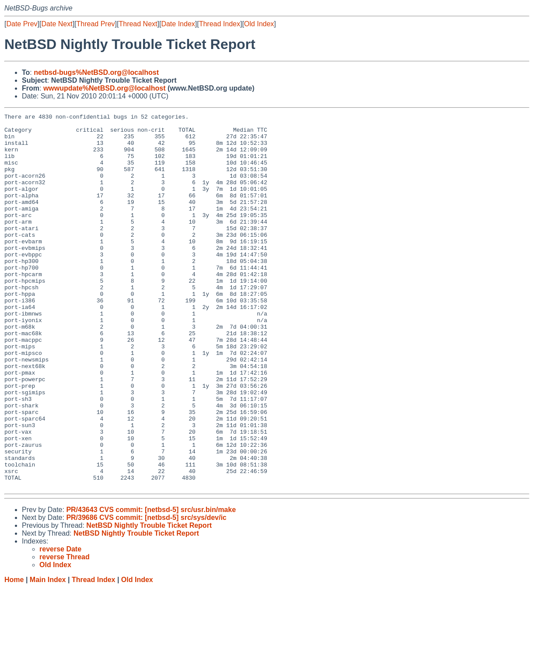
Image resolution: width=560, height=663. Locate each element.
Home (14, 654)
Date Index (178, 24)
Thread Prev (96, 24)
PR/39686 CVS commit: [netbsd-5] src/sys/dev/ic (146, 592)
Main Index (48, 654)
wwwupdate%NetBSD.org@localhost (104, 88)
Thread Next (138, 24)
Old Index (259, 24)
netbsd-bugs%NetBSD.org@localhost (96, 72)
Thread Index (219, 24)
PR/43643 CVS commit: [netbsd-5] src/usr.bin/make (151, 584)
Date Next (56, 24)
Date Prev (21, 24)
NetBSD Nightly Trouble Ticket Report (149, 600)
